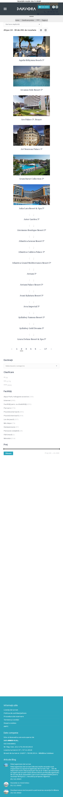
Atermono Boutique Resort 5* (31, 230)
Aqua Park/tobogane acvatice (16, 397)
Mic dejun (8, 423)
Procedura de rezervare (49, 3)
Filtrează (8, 453)
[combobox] (31, 366)
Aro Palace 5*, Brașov (31, 119)
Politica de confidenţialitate (15, 713)
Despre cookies (10, 723)
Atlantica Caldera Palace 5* (31, 252)
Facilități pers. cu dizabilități (15, 404)
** (4, 378)
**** (5, 385)
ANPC (6, 726)
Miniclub (7, 438)
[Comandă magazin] (23, 24)
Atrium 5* (31, 273)
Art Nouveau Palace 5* (31, 149)
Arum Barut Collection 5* (31, 178)
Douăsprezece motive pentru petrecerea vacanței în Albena (34, 790)
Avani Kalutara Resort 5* (31, 295)
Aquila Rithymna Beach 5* (31, 60)
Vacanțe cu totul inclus (19, 783)
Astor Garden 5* (31, 219)
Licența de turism (11, 710)
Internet (7, 400)
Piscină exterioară (11, 412)
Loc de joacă (9, 419)
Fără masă (8, 435)
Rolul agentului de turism (20, 764)
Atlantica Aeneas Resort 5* (31, 241)
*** (5, 381)
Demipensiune (9, 427)
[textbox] (15, 366)
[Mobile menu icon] (5, 8)
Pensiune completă (11, 431)
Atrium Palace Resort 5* (31, 284)
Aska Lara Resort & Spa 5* (31, 208)
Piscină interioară (11, 416)
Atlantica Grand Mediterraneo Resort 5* (31, 263)
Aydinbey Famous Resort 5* (31, 317)
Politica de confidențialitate (47, 5)
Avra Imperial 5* (31, 306)
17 (45, 349)
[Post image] (6, 765)
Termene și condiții (11, 720)
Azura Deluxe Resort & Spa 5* (31, 339)
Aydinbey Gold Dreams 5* (31, 328)
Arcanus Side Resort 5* (31, 90)
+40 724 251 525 (51, 12)
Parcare (7, 408)
